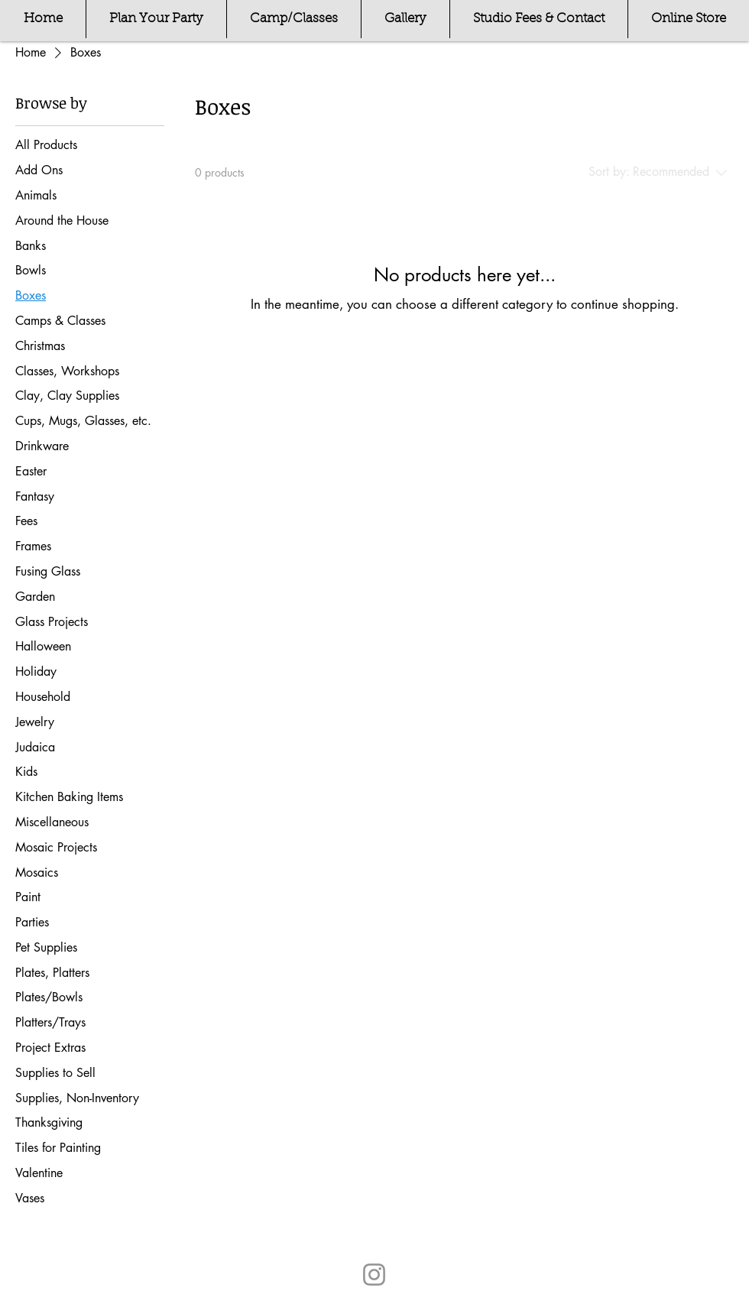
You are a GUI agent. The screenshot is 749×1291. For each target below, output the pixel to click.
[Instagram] (374, 1274)
